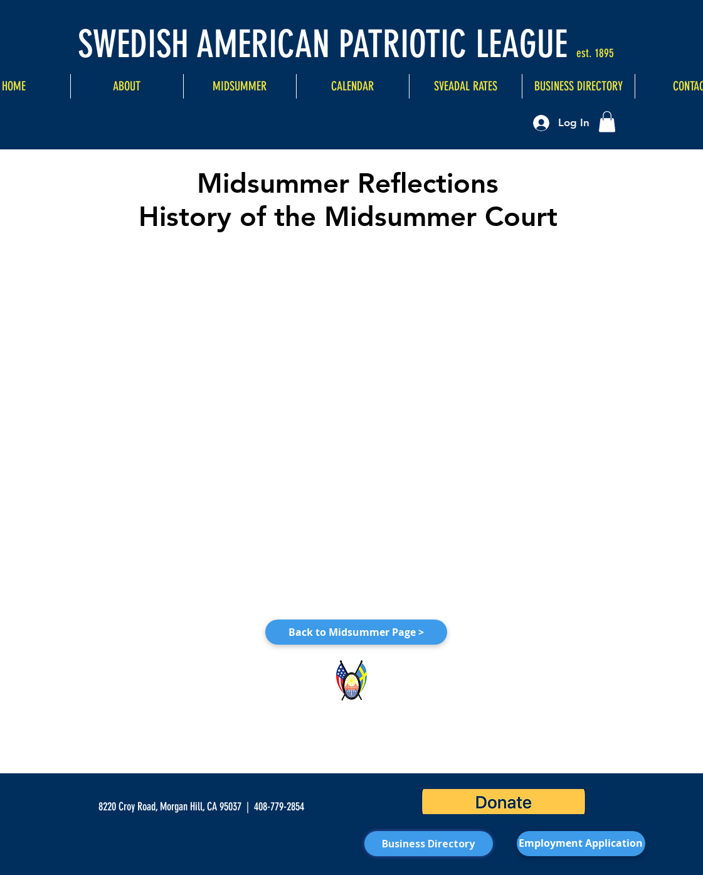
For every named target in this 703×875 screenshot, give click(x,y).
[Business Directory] (428, 843)
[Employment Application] (581, 843)
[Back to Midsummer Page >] (356, 632)
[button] (607, 121)
